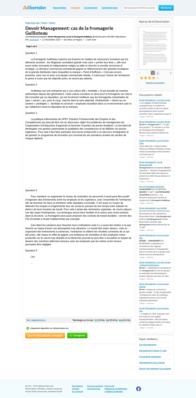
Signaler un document (155, 82)
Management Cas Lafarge (152, 362)
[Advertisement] (78, 164)
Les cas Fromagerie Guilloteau (151, 186)
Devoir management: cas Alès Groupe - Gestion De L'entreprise (154, 263)
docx (121, 320)
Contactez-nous (109, 7)
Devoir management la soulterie (155, 368)
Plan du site (109, 386)
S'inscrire (75, 7)
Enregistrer (77, 335)
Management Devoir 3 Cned (153, 350)
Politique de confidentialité (115, 388)
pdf (107, 320)
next (171, 73)
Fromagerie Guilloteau (150, 356)
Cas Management (147, 344)
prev (139, 73)
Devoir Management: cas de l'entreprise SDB (150, 163)
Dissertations (59, 7)
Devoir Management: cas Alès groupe (154, 100)
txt (96, 320)
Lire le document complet (45, 335)
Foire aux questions (95, 386)
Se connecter (90, 7)
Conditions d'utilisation (113, 391)
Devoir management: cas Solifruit (153, 208)
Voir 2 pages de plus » (36, 320)
